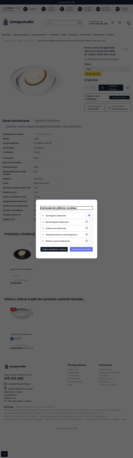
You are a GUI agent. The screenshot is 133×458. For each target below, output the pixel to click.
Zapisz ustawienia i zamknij (54, 249)
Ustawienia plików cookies (58, 208)
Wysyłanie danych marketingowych (61, 234)
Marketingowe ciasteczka (57, 222)
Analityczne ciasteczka (56, 228)
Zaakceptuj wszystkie (81, 249)
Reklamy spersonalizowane (58, 241)
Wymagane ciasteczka (56, 215)
